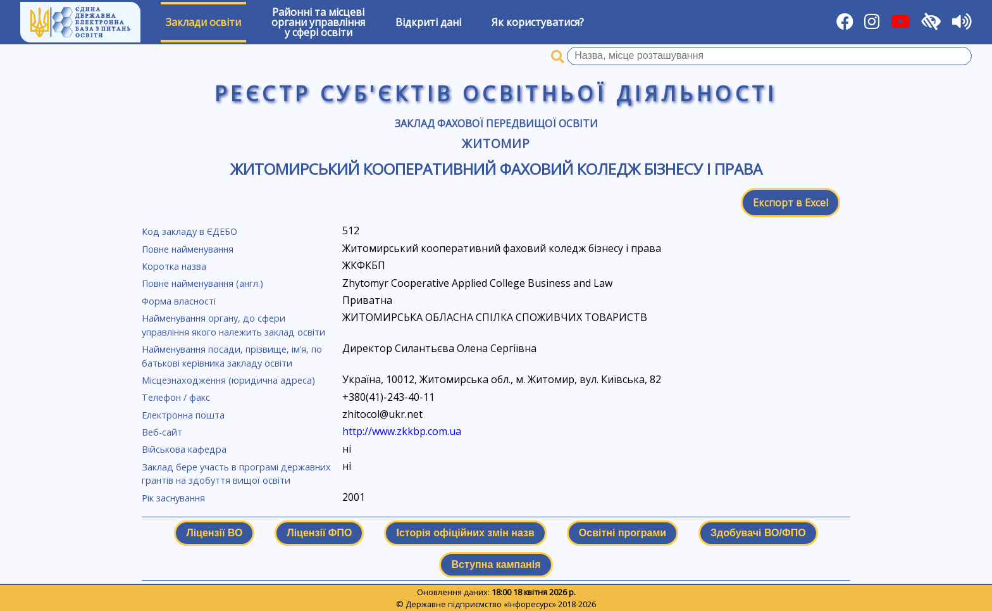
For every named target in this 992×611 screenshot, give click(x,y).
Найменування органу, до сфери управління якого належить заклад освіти (233, 325)
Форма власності (179, 301)
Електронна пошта (183, 415)
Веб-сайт (162, 432)
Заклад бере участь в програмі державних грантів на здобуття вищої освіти (236, 474)
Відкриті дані (428, 22)
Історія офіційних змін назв (465, 532)
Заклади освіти (203, 22)
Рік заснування (173, 498)
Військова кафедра (184, 449)
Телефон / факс (176, 397)
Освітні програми (622, 532)
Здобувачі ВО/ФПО (757, 532)
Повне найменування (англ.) (202, 283)
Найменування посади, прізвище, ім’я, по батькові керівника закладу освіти (232, 356)
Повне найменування (187, 249)
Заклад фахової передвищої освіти (496, 123)
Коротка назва (174, 266)
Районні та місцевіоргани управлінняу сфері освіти (318, 22)
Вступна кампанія (495, 564)
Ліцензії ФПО (319, 532)
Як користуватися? (538, 22)
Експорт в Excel (790, 203)
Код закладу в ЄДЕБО (189, 231)
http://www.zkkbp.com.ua (401, 431)
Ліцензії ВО (214, 532)
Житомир (496, 143)
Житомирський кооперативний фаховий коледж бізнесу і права (496, 168)
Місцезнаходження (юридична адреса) (228, 380)
